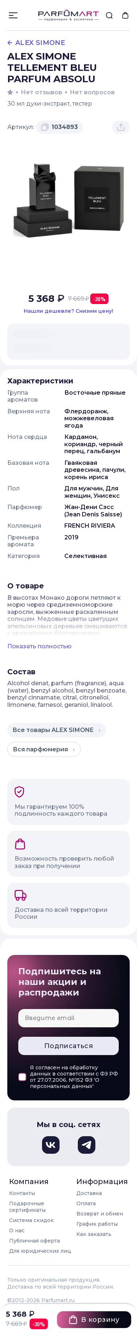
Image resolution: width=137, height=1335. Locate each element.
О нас (16, 1230)
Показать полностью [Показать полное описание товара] (39, 646)
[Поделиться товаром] (121, 127)
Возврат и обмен (99, 1213)
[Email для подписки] (68, 1018)
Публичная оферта (34, 1240)
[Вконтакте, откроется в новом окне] (51, 1145)
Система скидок (31, 1220)
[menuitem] (109, 15)
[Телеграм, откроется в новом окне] (86, 1145)
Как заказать (93, 1234)
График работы (97, 1224)
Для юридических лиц (40, 1251)
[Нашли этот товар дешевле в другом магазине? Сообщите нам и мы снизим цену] (68, 311)
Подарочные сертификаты (27, 1206)
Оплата (86, 1203)
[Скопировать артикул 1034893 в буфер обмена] (59, 127)
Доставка (89, 1193)
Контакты (22, 1193)
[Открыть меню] (13, 15)
